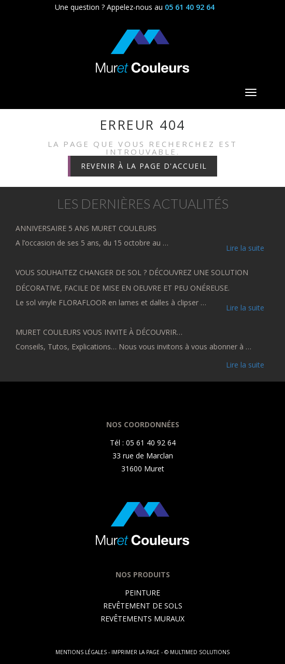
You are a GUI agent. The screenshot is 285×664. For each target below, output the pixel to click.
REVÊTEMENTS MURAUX (142, 619)
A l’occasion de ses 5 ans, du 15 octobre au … (92, 243)
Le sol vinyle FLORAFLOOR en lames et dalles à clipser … (111, 302)
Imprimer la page (135, 652)
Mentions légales (81, 652)
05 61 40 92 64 (190, 7)
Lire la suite (245, 248)
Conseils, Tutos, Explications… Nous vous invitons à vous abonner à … (133, 346)
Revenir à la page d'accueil (144, 166)
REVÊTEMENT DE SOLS (142, 606)
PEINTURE (142, 593)
